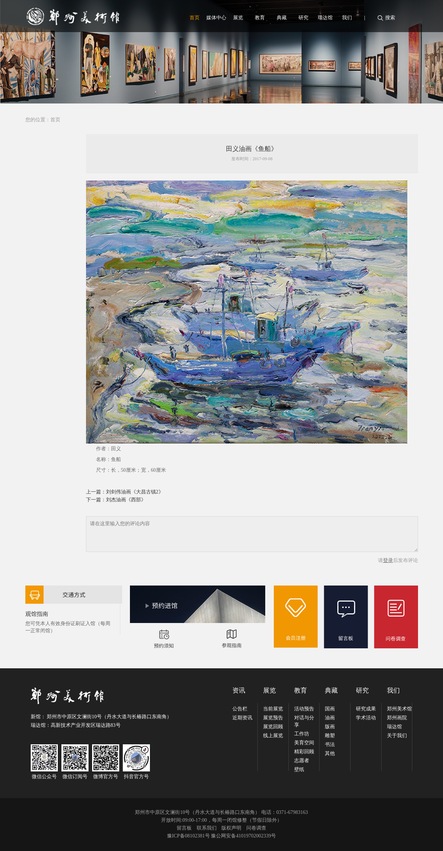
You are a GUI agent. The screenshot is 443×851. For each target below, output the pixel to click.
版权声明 (231, 828)
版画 (330, 726)
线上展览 (273, 735)
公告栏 (239, 708)
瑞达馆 (325, 17)
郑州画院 (397, 717)
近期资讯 (242, 717)
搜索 (390, 17)
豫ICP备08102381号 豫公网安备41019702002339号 (221, 836)
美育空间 (304, 742)
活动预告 (304, 708)
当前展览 (273, 708)
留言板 (184, 828)
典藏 (282, 17)
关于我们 (397, 735)
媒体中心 (216, 17)
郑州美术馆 (399, 708)
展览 (238, 17)
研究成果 (366, 708)
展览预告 (273, 717)
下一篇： (96, 499)
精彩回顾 (304, 751)
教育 (260, 17)
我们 (347, 17)
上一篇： (96, 492)
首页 (195, 17)
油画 (330, 717)
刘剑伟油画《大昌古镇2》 (134, 492)
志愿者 (301, 760)
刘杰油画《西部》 (126, 499)
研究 (303, 17)
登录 (388, 560)
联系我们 (207, 828)
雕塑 (330, 735)
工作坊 (301, 733)
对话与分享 (304, 721)
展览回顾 (273, 726)
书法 (330, 744)
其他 (330, 753)
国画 (330, 708)
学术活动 (366, 717)
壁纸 (299, 769)
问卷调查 (256, 828)
